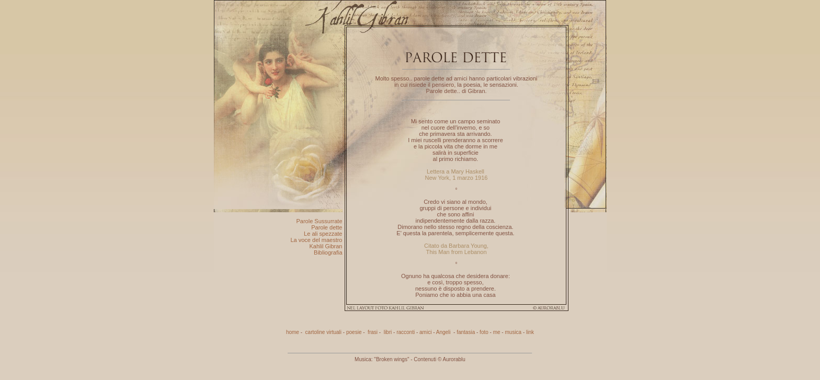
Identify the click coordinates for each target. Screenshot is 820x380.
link (530, 332)
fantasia (466, 332)
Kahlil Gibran (326, 246)
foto (484, 332)
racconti (405, 332)
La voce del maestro (316, 240)
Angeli (444, 332)
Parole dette (326, 227)
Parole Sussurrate (319, 221)
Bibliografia (328, 252)
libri (387, 332)
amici (425, 332)
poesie (353, 332)
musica (513, 332)
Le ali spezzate (323, 234)
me (496, 332)
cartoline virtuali (323, 332)
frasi (372, 332)
